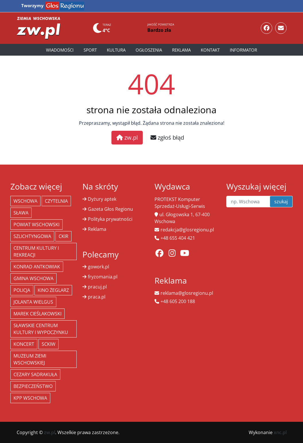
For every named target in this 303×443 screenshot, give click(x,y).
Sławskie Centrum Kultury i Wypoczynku (40, 328)
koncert (23, 344)
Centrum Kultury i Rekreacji (36, 251)
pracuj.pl (97, 287)
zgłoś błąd (167, 137)
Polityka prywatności (110, 219)
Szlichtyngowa (32, 236)
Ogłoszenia (149, 50)
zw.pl (127, 137)
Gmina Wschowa (33, 278)
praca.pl (96, 297)
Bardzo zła (159, 30)
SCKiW (48, 344)
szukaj (281, 201)
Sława (20, 213)
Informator (243, 50)
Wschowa (25, 201)
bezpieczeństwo (33, 386)
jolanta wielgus (33, 302)
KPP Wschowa (30, 398)
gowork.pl (98, 267)
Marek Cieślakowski (37, 314)
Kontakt (210, 50)
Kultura (116, 50)
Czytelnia (56, 201)
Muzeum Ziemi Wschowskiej (29, 359)
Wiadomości (60, 50)
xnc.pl (280, 432)
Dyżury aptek (102, 199)
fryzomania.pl (102, 277)
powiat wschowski (36, 224)
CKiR (63, 236)
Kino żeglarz (53, 290)
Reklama (181, 50)
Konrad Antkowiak (36, 267)
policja (21, 290)
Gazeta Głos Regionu (110, 209)
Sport (90, 50)
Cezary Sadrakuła (35, 374)
